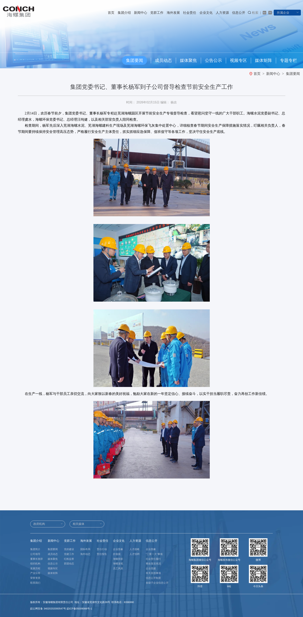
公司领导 (35, 554)
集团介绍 (124, 13)
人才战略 (134, 549)
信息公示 (53, 563)
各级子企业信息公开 (157, 582)
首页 (111, 13)
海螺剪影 (118, 558)
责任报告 (102, 554)
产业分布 (35, 573)
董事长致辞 (36, 558)
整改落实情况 (153, 563)
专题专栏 (288, 60)
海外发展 (173, 13)
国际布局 (85, 549)
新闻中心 (140, 13)
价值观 (117, 554)
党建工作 (69, 554)
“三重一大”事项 (154, 554)
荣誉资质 (35, 577)
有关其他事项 (153, 573)
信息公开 (238, 13)
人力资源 (222, 13)
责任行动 (102, 549)
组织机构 (35, 563)
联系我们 (35, 582)
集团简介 (35, 549)
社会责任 (189, 13)
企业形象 (118, 549)
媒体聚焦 (188, 60)
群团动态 (69, 563)
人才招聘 (134, 554)
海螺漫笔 (118, 563)
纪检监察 (69, 558)
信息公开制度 (153, 577)
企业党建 (151, 568)
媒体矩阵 (263, 60)
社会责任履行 (153, 558)
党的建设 (69, 549)
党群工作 (156, 13)
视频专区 (238, 60)
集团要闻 (134, 60)
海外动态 (85, 554)
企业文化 (206, 13)
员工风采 (118, 568)
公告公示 (213, 60)
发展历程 (35, 568)
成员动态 (163, 60)
